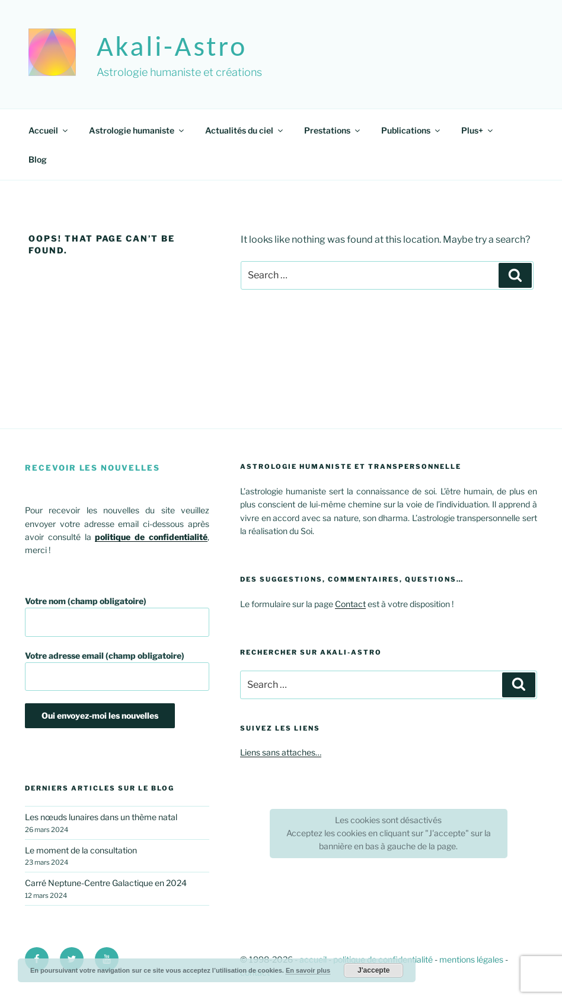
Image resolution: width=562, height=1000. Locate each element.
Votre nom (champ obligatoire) (117, 616)
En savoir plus (308, 970)
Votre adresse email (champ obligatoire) (117, 670)
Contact (350, 604)
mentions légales (471, 959)
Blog (37, 159)
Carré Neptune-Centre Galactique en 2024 (106, 883)
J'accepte (373, 970)
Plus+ (477, 130)
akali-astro (172, 46)
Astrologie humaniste (137, 130)
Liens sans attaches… (280, 752)
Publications (411, 130)
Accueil (48, 130)
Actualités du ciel (245, 130)
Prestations (333, 130)
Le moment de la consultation (81, 850)
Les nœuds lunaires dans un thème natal (101, 817)
